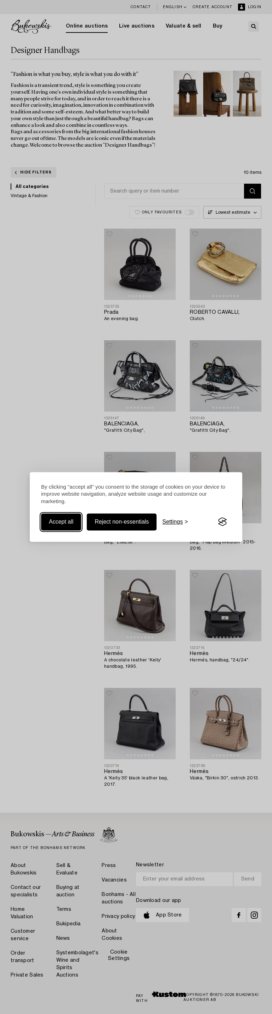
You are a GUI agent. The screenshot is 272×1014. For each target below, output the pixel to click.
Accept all (61, 522)
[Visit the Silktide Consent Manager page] (222, 521)
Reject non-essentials (122, 522)
